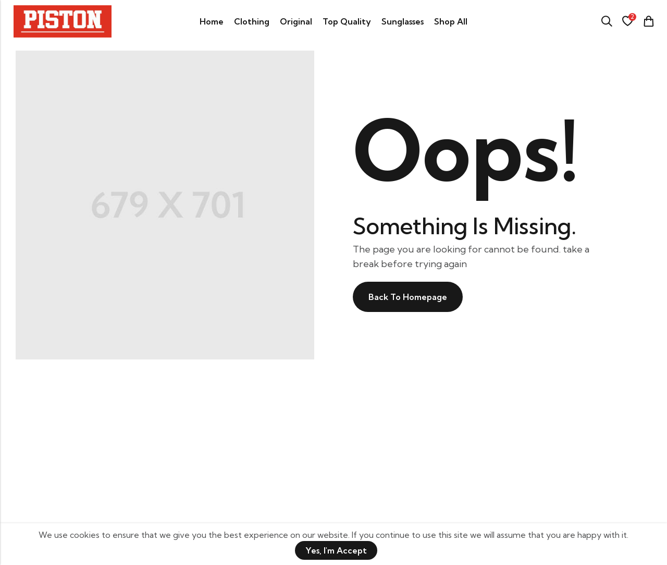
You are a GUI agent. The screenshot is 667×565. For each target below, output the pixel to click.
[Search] (606, 21)
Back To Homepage (407, 297)
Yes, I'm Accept (336, 550)
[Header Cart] (648, 21)
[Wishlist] (627, 21)
